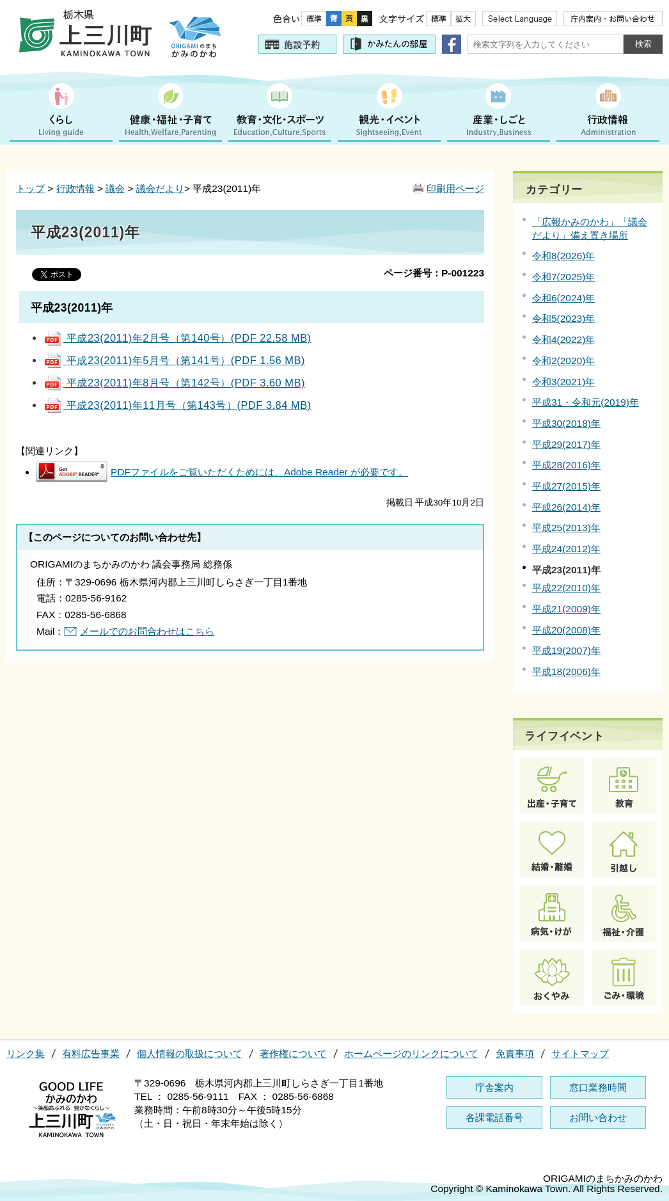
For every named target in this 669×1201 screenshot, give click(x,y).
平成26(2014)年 (566, 507)
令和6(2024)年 (563, 297)
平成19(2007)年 (566, 650)
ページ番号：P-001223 (434, 272)
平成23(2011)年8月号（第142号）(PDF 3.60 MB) (174, 382)
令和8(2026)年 (563, 255)
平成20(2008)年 (566, 629)
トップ (30, 188)
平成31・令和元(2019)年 (585, 402)
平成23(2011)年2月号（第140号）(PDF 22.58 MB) (177, 338)
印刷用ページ (455, 188)
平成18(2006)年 (566, 671)
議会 (115, 188)
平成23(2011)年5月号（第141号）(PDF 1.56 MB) (174, 360)
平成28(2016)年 (566, 464)
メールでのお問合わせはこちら (147, 631)
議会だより (160, 188)
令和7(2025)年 (563, 276)
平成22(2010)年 (566, 587)
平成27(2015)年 (566, 486)
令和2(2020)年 (563, 360)
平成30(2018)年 (566, 423)
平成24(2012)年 (566, 548)
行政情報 (75, 188)
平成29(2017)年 (566, 444)
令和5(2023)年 (563, 318)
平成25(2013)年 (566, 527)
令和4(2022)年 (563, 339)
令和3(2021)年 (563, 381)
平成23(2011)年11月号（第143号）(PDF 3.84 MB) (177, 405)
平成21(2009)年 (566, 608)
